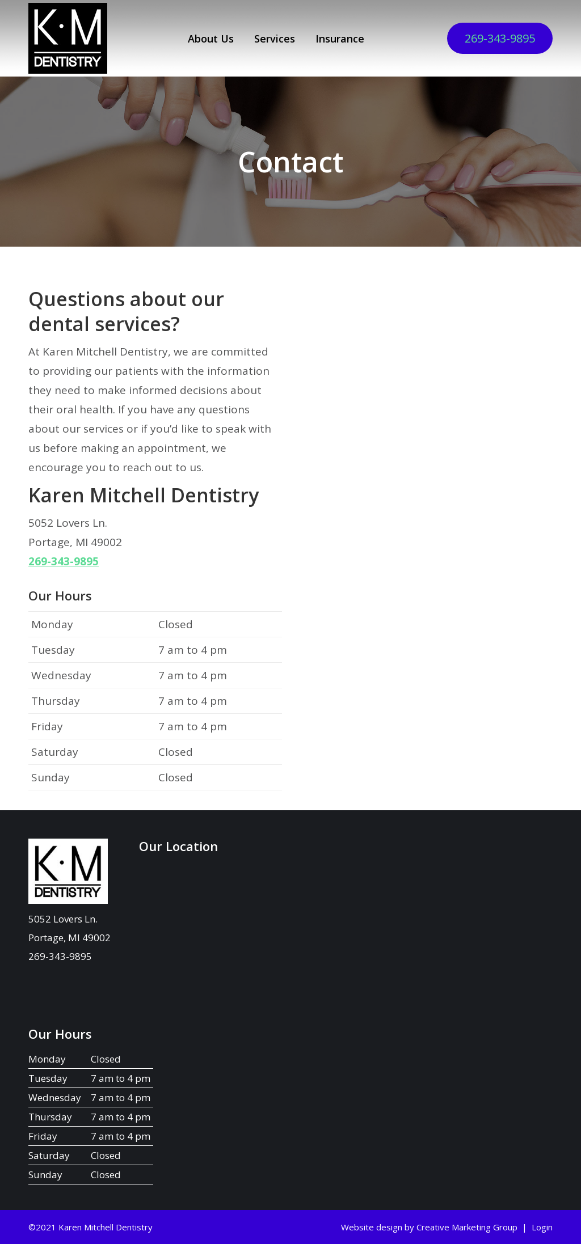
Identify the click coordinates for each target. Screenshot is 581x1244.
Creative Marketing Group (466, 1227)
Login (542, 1227)
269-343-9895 (500, 38)
